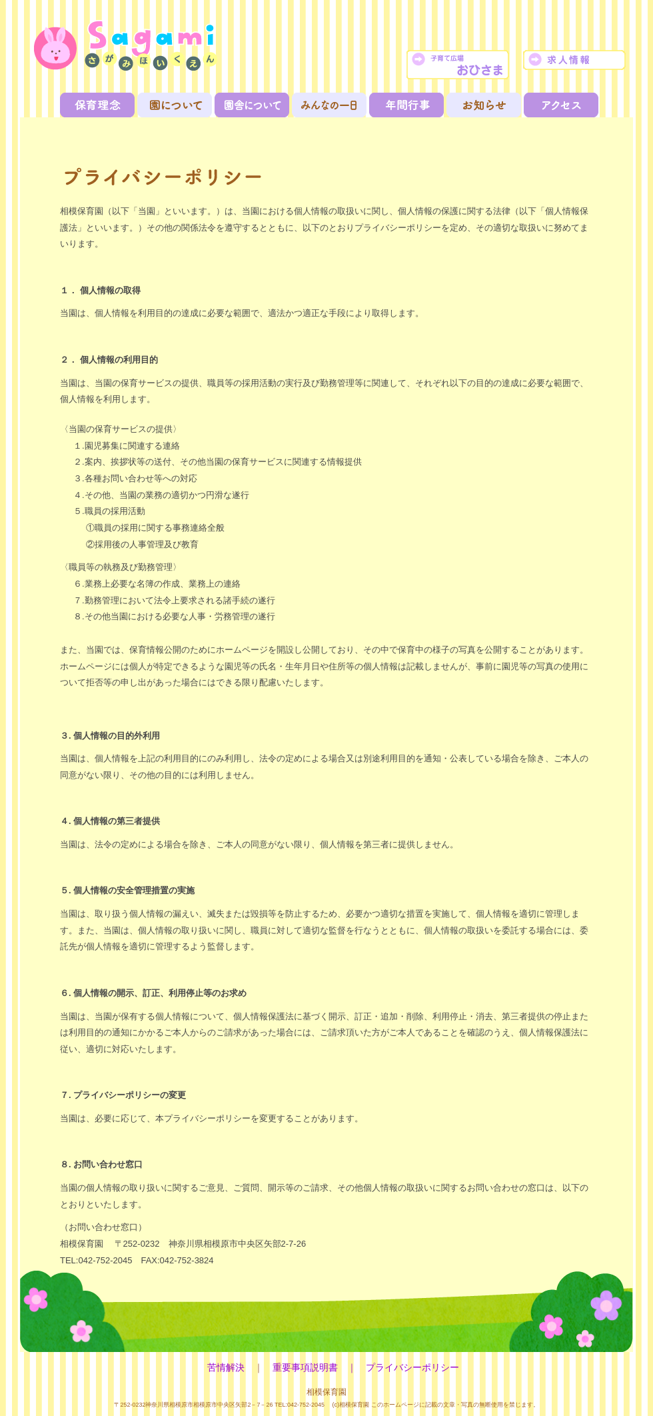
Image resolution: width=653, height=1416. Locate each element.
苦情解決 (226, 1368)
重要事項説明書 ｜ (319, 1368)
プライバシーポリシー (412, 1368)
